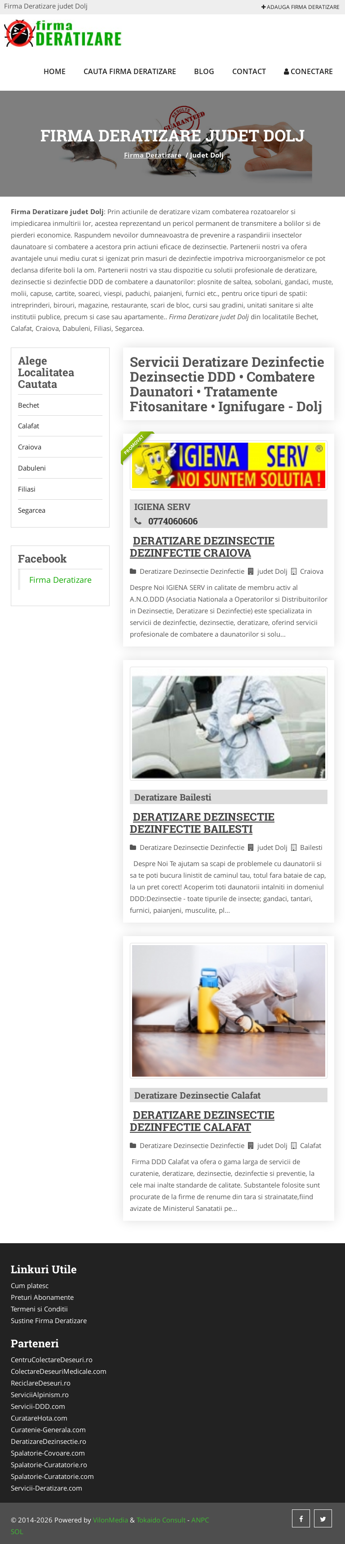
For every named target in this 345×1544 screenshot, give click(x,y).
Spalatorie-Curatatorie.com (52, 1476)
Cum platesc (30, 1285)
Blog (204, 71)
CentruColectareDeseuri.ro (52, 1359)
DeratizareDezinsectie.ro (48, 1441)
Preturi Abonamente (42, 1297)
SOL (17, 1531)
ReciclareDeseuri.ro (41, 1382)
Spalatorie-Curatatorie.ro (49, 1464)
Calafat (28, 426)
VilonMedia (110, 1519)
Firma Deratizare (152, 154)
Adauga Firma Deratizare (300, 7)
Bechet (28, 404)
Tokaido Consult (161, 1519)
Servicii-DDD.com (38, 1406)
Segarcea (31, 510)
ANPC (200, 1519)
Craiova (29, 447)
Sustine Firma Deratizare (49, 1320)
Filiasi (26, 489)
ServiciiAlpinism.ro (40, 1394)
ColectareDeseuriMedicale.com (58, 1371)
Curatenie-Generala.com (48, 1429)
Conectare (308, 71)
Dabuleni (32, 468)
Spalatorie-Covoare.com (48, 1452)
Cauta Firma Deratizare (130, 71)
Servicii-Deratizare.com (46, 1487)
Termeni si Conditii (39, 1308)
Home (55, 71)
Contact (249, 71)
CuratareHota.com (39, 1417)
